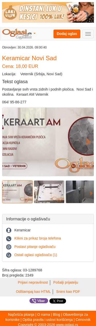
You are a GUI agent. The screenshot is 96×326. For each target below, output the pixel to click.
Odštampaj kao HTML (33, 292)
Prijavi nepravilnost (33, 282)
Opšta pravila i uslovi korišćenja (48, 320)
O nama (43, 314)
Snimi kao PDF (68, 292)
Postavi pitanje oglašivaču (35, 247)
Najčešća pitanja (21, 314)
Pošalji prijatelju (65, 282)
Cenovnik (83, 320)
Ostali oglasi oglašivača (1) (35, 255)
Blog (56, 314)
